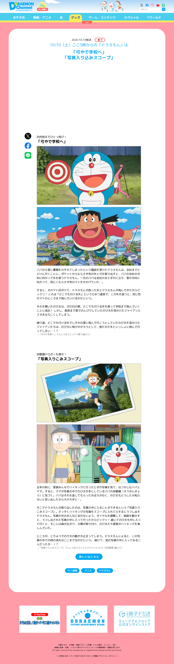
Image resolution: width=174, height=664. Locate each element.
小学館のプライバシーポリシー (103, 656)
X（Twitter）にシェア (28, 136)
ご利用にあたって (65, 656)
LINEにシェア (28, 155)
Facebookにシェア (28, 145)
